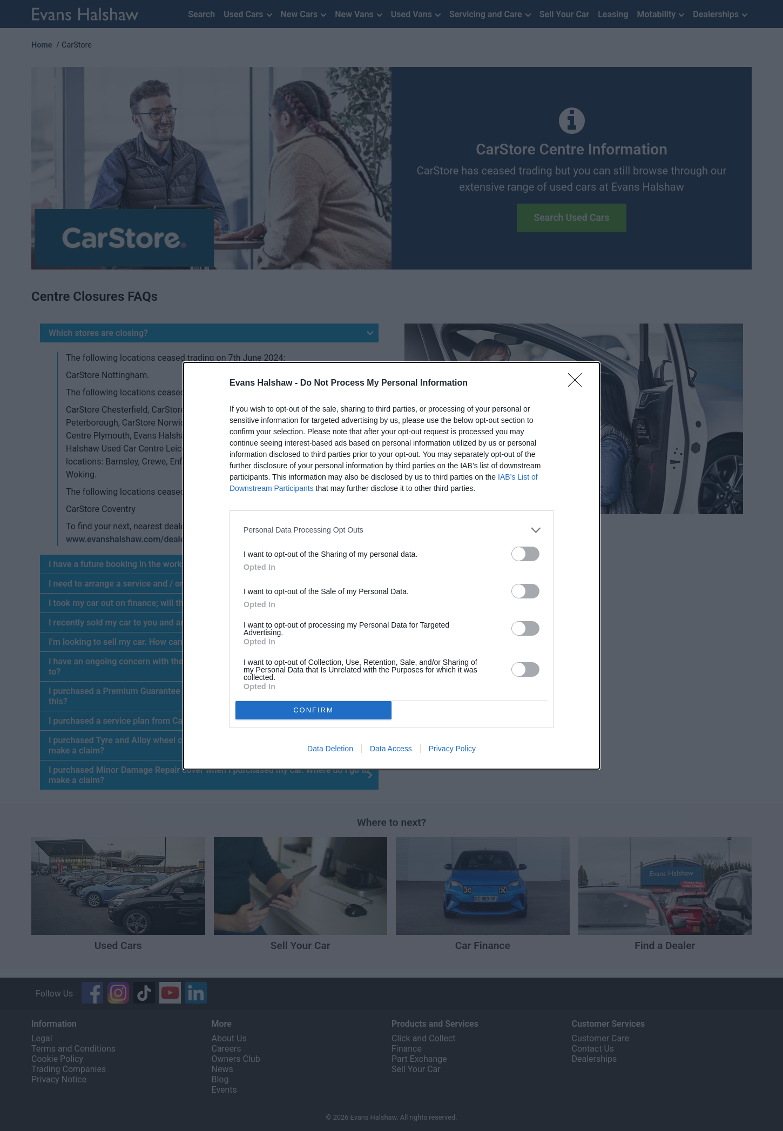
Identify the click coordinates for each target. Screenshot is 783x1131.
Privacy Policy (452, 748)
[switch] (525, 554)
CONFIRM (313, 710)
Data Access (391, 748)
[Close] (578, 383)
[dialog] (391, 565)
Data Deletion (330, 748)
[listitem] (391, 530)
